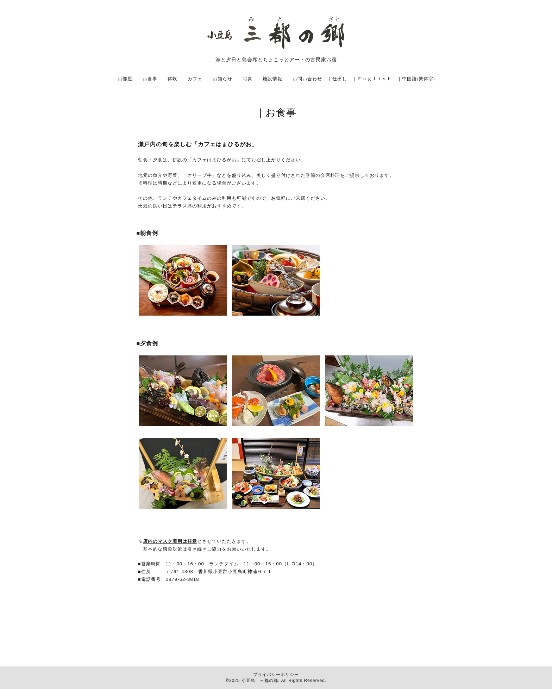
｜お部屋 (122, 78)
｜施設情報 (270, 78)
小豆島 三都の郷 (260, 680)
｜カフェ (192, 78)
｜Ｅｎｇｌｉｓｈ (372, 78)
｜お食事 (147, 78)
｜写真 (245, 78)
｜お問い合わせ (305, 78)
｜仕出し (337, 78)
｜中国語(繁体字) (416, 78)
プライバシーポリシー (276, 674)
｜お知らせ (220, 78)
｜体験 (170, 78)
